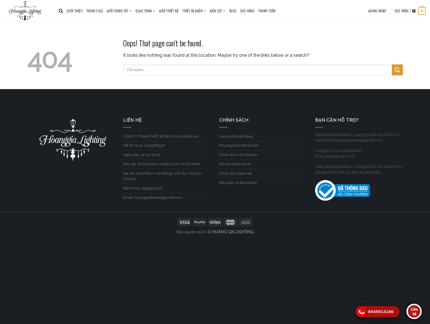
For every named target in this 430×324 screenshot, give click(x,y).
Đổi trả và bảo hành (235, 164)
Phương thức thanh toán (239, 145)
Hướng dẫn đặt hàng (236, 136)
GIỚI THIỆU (75, 10)
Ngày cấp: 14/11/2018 (141, 155)
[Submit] (397, 69)
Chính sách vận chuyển (238, 155)
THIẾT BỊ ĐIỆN (194, 11)
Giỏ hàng (247, 10)
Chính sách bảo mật (235, 173)
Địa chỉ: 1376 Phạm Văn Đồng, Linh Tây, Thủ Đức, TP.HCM (163, 176)
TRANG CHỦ (94, 10)
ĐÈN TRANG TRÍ (119, 11)
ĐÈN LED (217, 11)
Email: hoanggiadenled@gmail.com (152, 197)
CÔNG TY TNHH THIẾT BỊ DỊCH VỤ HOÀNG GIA (161, 136)
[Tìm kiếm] (61, 11)
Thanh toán (267, 10)
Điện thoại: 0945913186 (142, 188)
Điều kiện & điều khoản (238, 183)
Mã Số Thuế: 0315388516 (144, 145)
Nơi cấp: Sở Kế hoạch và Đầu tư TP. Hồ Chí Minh (161, 164)
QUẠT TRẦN (145, 11)
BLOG (232, 10)
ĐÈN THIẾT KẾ (169, 10)
